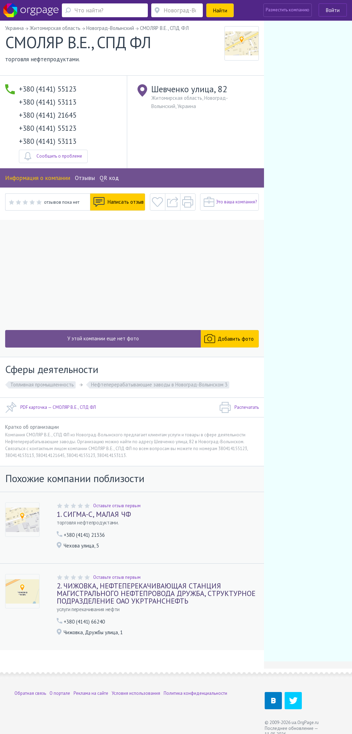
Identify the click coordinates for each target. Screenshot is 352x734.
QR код (109, 178)
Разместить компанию (287, 10)
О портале (60, 693)
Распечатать (239, 407)
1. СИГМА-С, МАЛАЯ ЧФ (94, 514)
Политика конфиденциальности (195, 693)
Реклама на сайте (91, 693)
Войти (333, 10)
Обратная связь (30, 693)
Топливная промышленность (42, 384)
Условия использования (136, 693)
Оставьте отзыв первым (117, 506)
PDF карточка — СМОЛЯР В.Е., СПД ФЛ (50, 407)
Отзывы (85, 178)
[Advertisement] (132, 275)
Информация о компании (37, 178)
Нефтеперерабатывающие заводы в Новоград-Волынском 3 (159, 384)
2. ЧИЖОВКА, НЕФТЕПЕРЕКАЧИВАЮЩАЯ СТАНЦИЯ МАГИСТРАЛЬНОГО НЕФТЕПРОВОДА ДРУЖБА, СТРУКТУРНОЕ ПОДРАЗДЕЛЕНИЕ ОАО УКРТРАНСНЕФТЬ (156, 593)
